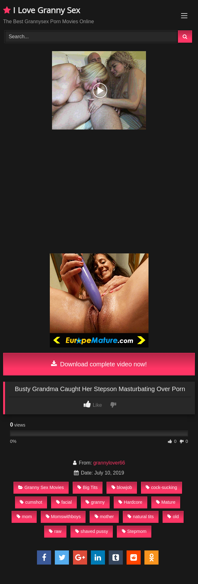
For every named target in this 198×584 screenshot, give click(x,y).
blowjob (122, 487)
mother (104, 516)
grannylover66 (109, 462)
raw (55, 531)
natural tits (141, 516)
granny (95, 502)
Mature (165, 502)
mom (24, 516)
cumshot (31, 502)
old (173, 516)
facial (64, 502)
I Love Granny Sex (41, 10)
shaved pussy (91, 531)
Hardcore (130, 502)
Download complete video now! (99, 364)
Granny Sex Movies (41, 487)
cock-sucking (161, 487)
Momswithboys (63, 516)
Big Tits (87, 487)
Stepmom (134, 531)
